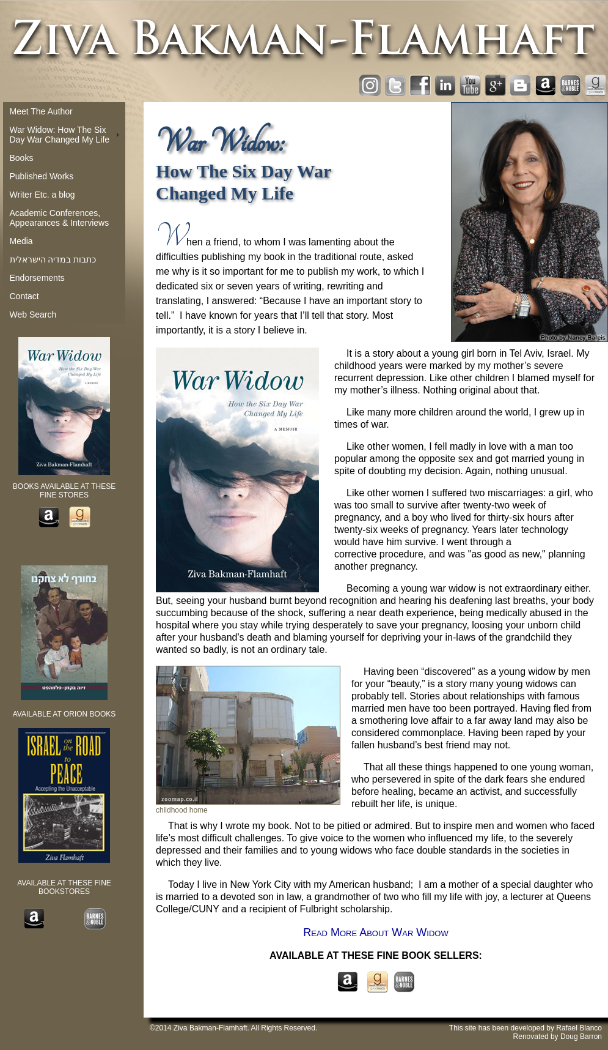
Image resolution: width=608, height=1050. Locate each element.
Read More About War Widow (375, 932)
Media (21, 241)
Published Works (42, 176)
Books (22, 158)
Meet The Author (41, 111)
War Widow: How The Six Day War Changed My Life (60, 134)
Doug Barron (581, 1036)
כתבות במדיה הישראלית (53, 259)
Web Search (33, 314)
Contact (24, 296)
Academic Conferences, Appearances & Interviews (59, 218)
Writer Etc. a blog (42, 194)
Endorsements (37, 278)
